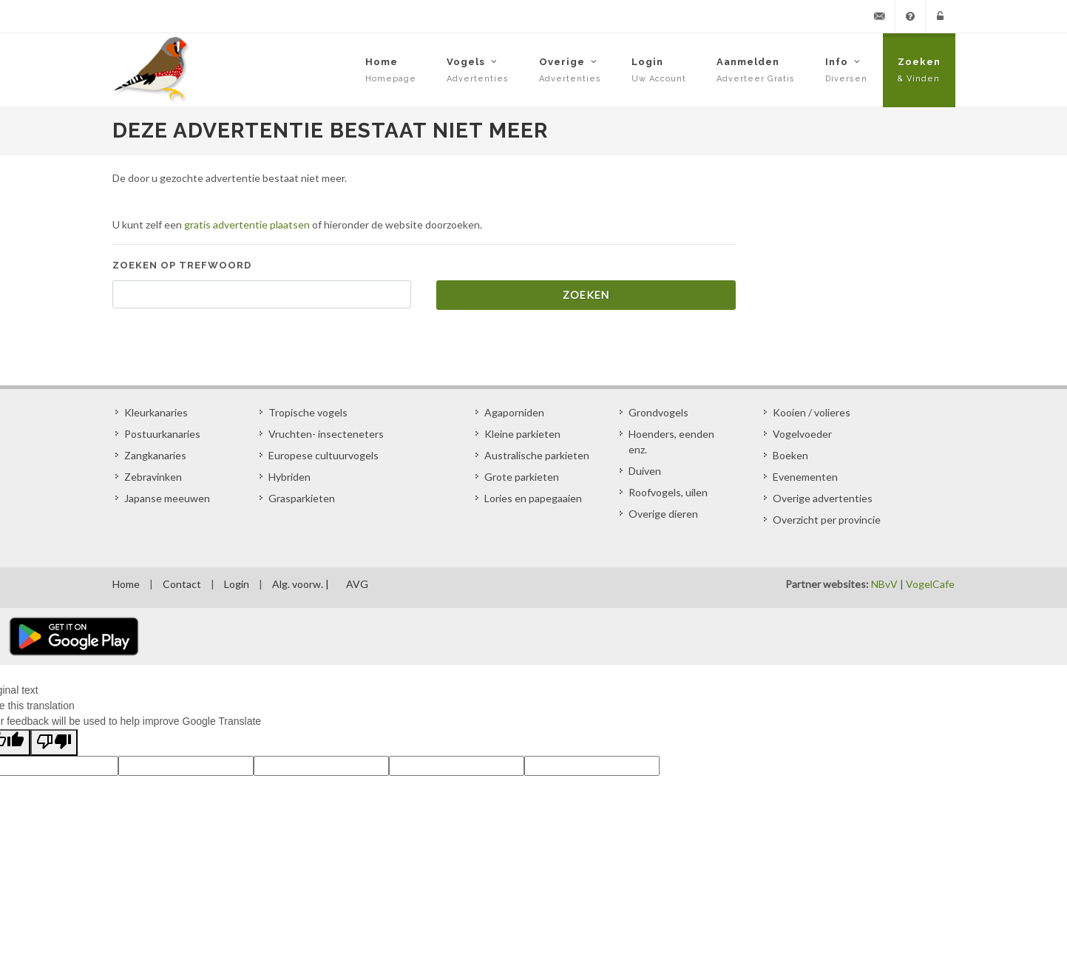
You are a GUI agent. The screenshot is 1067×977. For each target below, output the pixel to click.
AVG (357, 584)
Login (236, 584)
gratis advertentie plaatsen (247, 224)
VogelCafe (930, 584)
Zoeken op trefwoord (181, 265)
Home (126, 584)
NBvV (884, 584)
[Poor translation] (54, 742)
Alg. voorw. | (300, 584)
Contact (182, 584)
